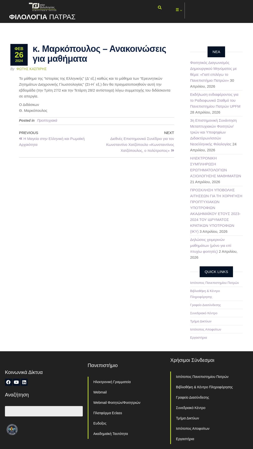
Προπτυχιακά (47, 120)
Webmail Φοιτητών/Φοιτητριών (117, 403)
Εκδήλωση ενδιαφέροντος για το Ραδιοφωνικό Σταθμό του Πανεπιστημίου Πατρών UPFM (215, 100)
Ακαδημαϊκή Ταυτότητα (110, 434)
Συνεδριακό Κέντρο (203, 313)
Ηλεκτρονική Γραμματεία (112, 382)
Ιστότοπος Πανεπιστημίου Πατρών (214, 283)
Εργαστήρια (198, 337)
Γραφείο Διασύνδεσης (205, 305)
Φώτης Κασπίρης (32, 69)
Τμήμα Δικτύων (201, 321)
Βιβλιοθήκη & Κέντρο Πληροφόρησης (204, 387)
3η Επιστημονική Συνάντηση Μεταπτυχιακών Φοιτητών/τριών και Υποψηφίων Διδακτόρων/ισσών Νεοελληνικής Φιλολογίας (213, 132)
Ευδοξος (99, 423)
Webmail (100, 392)
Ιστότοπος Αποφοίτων (205, 329)
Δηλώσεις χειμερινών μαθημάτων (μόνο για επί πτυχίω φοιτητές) (210, 245)
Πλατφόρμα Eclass (107, 413)
